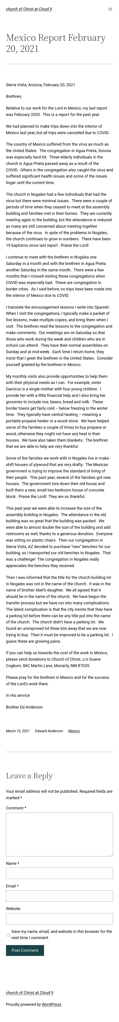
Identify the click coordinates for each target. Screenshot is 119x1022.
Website (13, 908)
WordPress (51, 1004)
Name (12, 863)
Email (12, 886)
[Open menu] (110, 9)
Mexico (74, 731)
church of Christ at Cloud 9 (29, 9)
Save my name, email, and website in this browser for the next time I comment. (61, 934)
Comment (16, 808)
